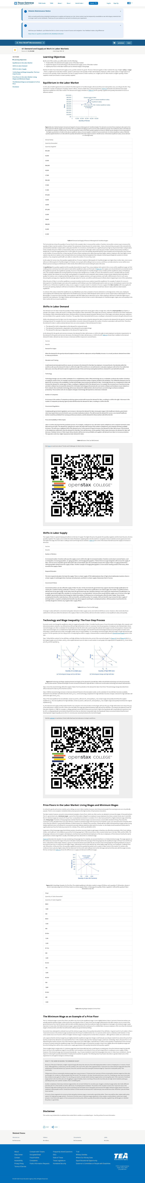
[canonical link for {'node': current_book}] (114, 43)
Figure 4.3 (113, 638)
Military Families (81, 1155)
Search (94, 3)
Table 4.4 (58, 850)
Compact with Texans (37, 1152)
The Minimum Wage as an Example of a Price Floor (26, 83)
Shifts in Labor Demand (20, 66)
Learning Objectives (20, 60)
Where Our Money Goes (84, 1158)
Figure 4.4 (45, 839)
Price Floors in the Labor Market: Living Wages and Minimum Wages (25, 78)
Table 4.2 (105, 335)
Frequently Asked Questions (62, 1152)
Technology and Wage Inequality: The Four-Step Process (26, 73)
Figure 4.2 (104, 88)
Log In (109, 3)
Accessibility (18, 1161)
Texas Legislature (59, 1161)
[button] (129, 3)
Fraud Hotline (34, 1158)
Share (56, 1127)
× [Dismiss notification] (120, 11)
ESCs (54, 1155)
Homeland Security (59, 1163)
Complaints (34, 1161)
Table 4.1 (90, 90)
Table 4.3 (91, 540)
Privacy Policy (19, 1163)
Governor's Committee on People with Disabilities (93, 1163)
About (16, 1152)
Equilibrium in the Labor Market (22, 63)
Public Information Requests (39, 1163)
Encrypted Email (35, 1155)
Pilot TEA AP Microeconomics (29, 43)
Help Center (18, 1155)
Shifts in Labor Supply (19, 69)
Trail (77, 1152)
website (52, 718)
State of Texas (58, 1158)
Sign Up (116, 3)
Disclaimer (16, 87)
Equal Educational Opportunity (86, 1161)
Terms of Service (20, 1166)
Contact (17, 1158)
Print (47, 1127)
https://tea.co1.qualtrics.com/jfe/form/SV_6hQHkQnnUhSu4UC (46, 34)
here (49, 446)
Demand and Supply (118, 633)
